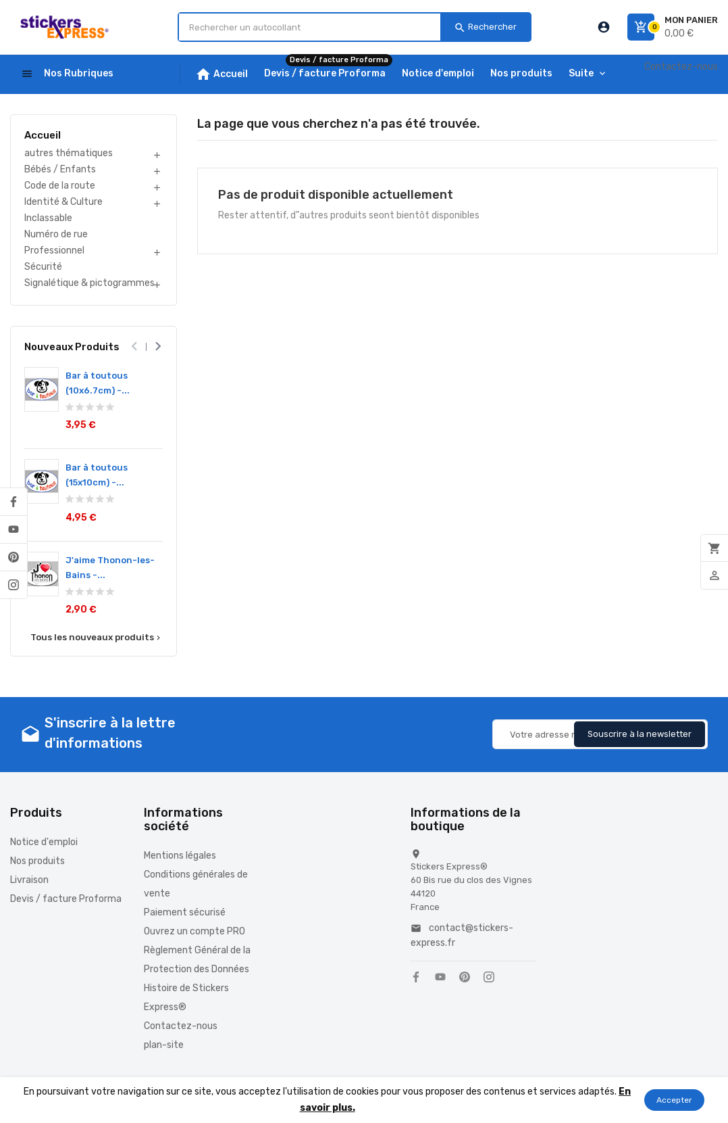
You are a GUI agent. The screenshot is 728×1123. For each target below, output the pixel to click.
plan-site (164, 1045)
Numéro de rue (56, 234)
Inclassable (48, 218)
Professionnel (54, 250)
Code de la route (59, 185)
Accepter (674, 1100)
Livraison (29, 880)
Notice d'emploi (44, 842)
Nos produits (37, 861)
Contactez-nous (681, 66)
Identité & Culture (63, 202)
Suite (581, 73)
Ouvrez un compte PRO (194, 931)
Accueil (42, 135)
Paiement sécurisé (185, 912)
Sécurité (43, 266)
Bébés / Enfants (60, 169)
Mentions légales (180, 855)
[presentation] (134, 346)
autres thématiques (68, 153)
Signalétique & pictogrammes (89, 283)
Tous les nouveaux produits (96, 637)
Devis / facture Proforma (66, 899)
